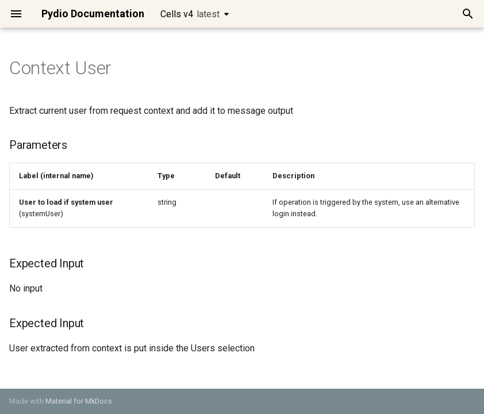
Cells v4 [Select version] (190, 14)
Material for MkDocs (78, 401)
